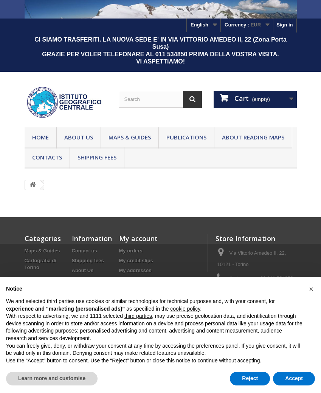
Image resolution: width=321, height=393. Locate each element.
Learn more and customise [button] (51, 378)
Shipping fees (97, 157)
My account (138, 238)
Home (40, 137)
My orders (131, 251)
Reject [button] (250, 378)
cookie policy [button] (185, 309)
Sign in (284, 25)
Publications (186, 137)
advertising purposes (52, 331)
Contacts (47, 157)
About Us (78, 137)
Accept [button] (294, 378)
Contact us (84, 251)
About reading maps (253, 137)
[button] (311, 289)
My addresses (135, 270)
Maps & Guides (130, 137)
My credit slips (136, 260)
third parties (138, 316)
